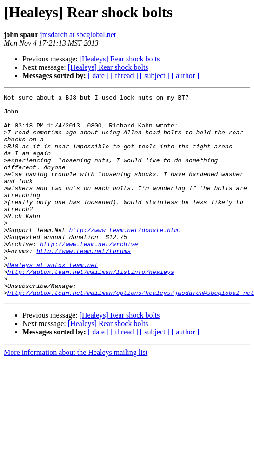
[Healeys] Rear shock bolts (120, 59)
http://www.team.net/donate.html (125, 257)
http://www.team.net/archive (89, 274)
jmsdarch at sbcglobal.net (78, 35)
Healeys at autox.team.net (52, 299)
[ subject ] (155, 76)
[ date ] (98, 76)
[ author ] (186, 76)
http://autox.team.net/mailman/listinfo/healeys (90, 308)
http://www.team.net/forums (83, 283)
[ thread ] (124, 76)
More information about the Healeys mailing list (75, 393)
